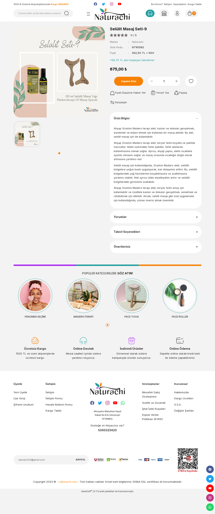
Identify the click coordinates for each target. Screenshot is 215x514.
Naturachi (138, 41)
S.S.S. (177, 423)
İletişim (168, 4)
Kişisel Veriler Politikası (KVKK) (152, 436)
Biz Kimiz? (157, 4)
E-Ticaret (99, 511)
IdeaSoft (86, 510)
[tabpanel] (27, 134)
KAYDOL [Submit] (80, 479)
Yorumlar (121, 226)
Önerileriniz (123, 263)
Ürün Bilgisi (123, 120)
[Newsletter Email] (51, 479)
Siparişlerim (179, 4)
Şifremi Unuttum (23, 423)
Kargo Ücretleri (183, 417)
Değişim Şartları (184, 429)
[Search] (43, 13)
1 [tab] (59, 153)
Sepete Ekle (130, 81)
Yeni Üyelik (20, 411)
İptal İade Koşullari (153, 427)
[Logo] (112, 13)
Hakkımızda (181, 411)
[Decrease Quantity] (155, 81)
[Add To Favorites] (193, 81)
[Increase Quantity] (180, 81)
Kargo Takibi (195, 4)
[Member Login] (163, 13)
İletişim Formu (54, 417)
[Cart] (193, 13)
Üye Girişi (19, 417)
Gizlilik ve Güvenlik (154, 421)
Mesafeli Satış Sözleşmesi (151, 413)
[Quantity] (167, 81)
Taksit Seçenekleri (128, 244)
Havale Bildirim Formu (59, 423)
